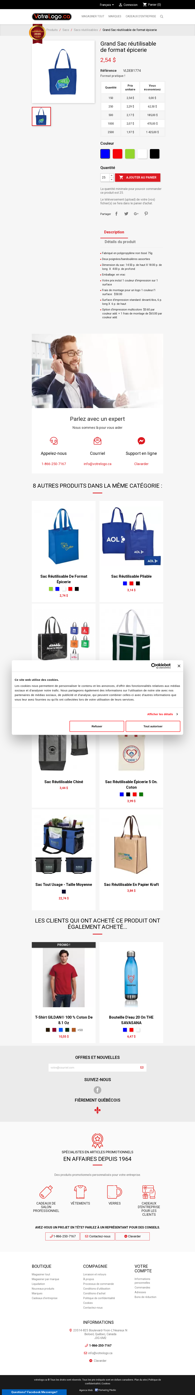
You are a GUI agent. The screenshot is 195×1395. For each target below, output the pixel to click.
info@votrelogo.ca (100, 1353)
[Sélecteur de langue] (107, 5)
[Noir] (155, 154)
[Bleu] (105, 154)
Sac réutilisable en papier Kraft (131, 884)
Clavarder (132, 1236)
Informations (98, 1322)
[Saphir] (61, 1030)
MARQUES (115, 16)
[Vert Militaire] (67, 1030)
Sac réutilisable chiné (63, 782)
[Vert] (130, 154)
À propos (88, 1279)
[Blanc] (142, 154)
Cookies (88, 1302)
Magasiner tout (93, 16)
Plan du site (140, 1379)
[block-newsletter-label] (93, 1068)
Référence (108, 71)
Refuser (97, 726)
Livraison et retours (94, 1274)
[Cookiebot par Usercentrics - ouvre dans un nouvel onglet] (154, 666)
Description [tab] (114, 232)
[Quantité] (104, 177)
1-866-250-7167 (63, 1236)
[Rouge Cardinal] (54, 1030)
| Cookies (105, 1383)
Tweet (126, 213)
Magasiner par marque (45, 1279)
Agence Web (86, 1390)
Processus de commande (98, 1283)
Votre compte (143, 1268)
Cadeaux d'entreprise (141, 16)
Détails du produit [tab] (120, 241)
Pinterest (146, 213)
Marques (37, 1293)
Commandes (142, 1287)
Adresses (140, 1292)
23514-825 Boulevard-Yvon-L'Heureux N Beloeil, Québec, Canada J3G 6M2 (100, 1334)
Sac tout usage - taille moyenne (63, 884)
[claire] (138, 1030)
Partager (116, 213)
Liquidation (38, 1283)
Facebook (97, 1090)
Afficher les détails (160, 714)
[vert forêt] (141, 794)
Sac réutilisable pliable (131, 576)
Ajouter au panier (137, 177)
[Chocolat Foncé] (48, 1030)
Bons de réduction (145, 1297)
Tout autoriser (153, 726)
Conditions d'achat (94, 1293)
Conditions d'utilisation (96, 1288)
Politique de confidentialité (99, 1298)
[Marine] (64, 891)
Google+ (136, 213)
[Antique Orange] (74, 1030)
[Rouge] (118, 154)
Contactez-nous (97, 1236)
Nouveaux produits (43, 1288)
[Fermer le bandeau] (179, 666)
